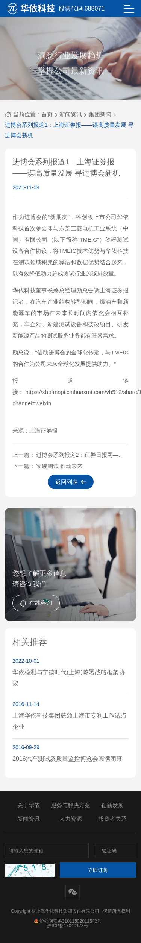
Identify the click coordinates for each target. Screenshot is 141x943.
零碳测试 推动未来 (59, 466)
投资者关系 (113, 818)
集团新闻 (100, 114)
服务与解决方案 (70, 805)
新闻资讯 (70, 114)
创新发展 (112, 805)
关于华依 (28, 805)
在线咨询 (36, 603)
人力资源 (70, 818)
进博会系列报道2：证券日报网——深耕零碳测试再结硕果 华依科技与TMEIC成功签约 (82, 455)
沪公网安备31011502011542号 (68, 921)
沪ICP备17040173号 (67, 925)
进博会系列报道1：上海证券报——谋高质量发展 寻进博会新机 (69, 130)
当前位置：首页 (29, 114)
